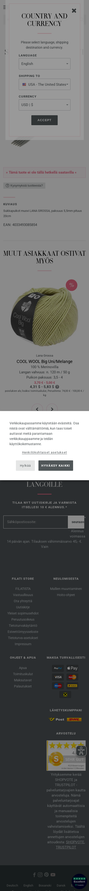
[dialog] (44, 445)
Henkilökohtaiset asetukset (44, 452)
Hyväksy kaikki (55, 465)
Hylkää (25, 465)
